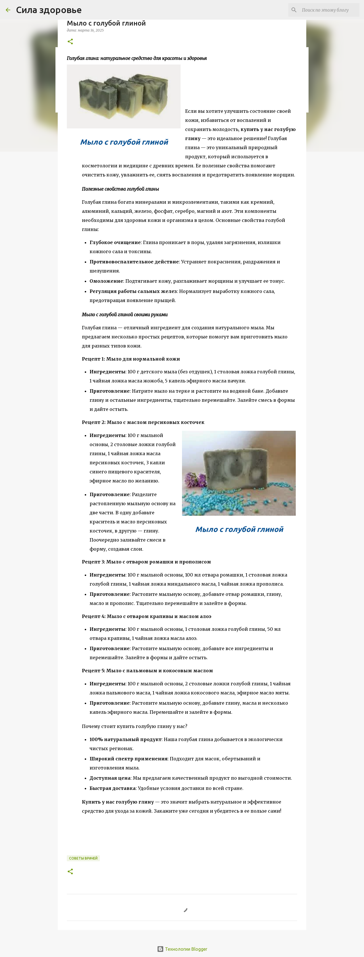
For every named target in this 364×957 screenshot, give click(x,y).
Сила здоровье (49, 10)
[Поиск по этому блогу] (329, 10)
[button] (70, 42)
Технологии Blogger (182, 949)
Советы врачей (83, 858)
